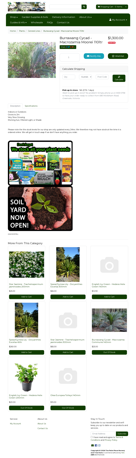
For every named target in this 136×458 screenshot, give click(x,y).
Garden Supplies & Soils (35, 17)
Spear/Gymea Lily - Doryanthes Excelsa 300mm (66, 285)
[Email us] (92, 445)
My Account (15, 423)
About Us (84, 17)
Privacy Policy (111, 440)
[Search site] (84, 7)
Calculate (119, 78)
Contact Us (63, 22)
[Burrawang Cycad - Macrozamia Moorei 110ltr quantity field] (70, 57)
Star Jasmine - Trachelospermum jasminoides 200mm (26, 285)
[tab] (15, 106)
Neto (122, 453)
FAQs (50, 22)
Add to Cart (26, 297)
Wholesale (37, 22)
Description (15, 106)
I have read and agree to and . (107, 438)
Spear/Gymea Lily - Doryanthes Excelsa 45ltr (25, 340)
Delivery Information (63, 17)
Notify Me (94, 56)
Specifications (31, 106)
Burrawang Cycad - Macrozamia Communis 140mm (108, 340)
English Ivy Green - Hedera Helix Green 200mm (25, 396)
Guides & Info (17, 22)
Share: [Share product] (67, 47)
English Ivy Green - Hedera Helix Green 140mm (108, 285)
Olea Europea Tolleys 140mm (65, 395)
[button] (118, 20)
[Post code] (102, 77)
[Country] (85, 77)
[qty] (68, 77)
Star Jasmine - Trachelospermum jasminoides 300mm (67, 340)
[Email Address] (103, 434)
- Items (110, 6)
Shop (13, 17)
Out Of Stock (109, 352)
